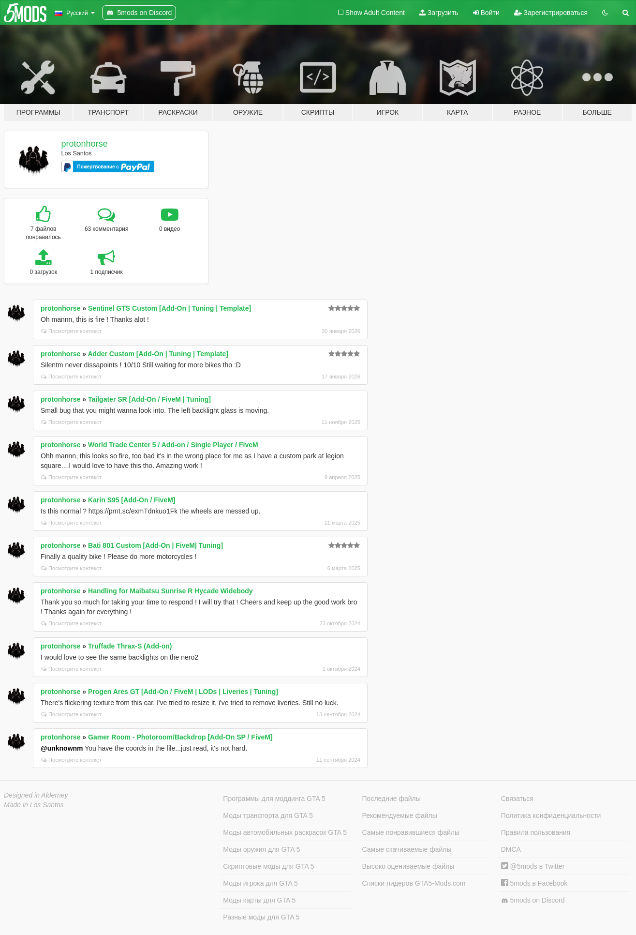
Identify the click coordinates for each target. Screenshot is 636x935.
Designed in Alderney (36, 795)
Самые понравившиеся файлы (410, 832)
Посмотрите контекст (71, 331)
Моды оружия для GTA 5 (261, 849)
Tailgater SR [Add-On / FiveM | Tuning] (149, 399)
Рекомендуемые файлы (399, 815)
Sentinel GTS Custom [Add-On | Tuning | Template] (169, 308)
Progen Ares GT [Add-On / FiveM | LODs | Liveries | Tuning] (183, 691)
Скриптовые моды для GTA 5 (268, 866)
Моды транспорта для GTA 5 (267, 815)
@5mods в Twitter (533, 866)
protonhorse (84, 144)
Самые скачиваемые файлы (407, 849)
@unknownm (62, 748)
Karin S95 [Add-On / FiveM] (131, 500)
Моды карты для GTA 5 (259, 900)
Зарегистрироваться (551, 12)
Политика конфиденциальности (551, 815)
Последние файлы (391, 798)
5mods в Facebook (534, 883)
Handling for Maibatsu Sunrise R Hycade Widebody (170, 591)
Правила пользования (536, 832)
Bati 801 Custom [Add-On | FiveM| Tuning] (155, 545)
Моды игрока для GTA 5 (260, 883)
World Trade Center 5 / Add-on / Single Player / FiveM (173, 445)
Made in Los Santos (34, 805)
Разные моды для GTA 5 (261, 917)
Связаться (517, 798)
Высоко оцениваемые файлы (408, 866)
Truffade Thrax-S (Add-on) (130, 646)
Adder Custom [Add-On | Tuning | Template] (158, 354)
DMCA (511, 849)
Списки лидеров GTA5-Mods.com (414, 883)
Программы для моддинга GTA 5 (274, 798)
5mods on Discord (533, 900)
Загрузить (439, 12)
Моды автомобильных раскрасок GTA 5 (285, 832)
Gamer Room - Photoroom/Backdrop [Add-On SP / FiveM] (180, 737)
